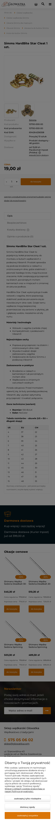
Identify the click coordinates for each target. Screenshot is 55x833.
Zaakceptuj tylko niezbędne (27, 798)
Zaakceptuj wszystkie (27, 815)
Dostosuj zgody (27, 807)
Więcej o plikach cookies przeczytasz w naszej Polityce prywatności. (25, 790)
